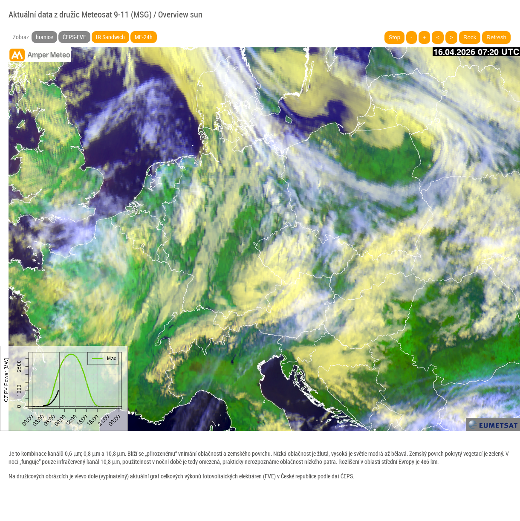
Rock (469, 37)
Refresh (496, 37)
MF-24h (144, 37)
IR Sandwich (110, 37)
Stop (394, 37)
